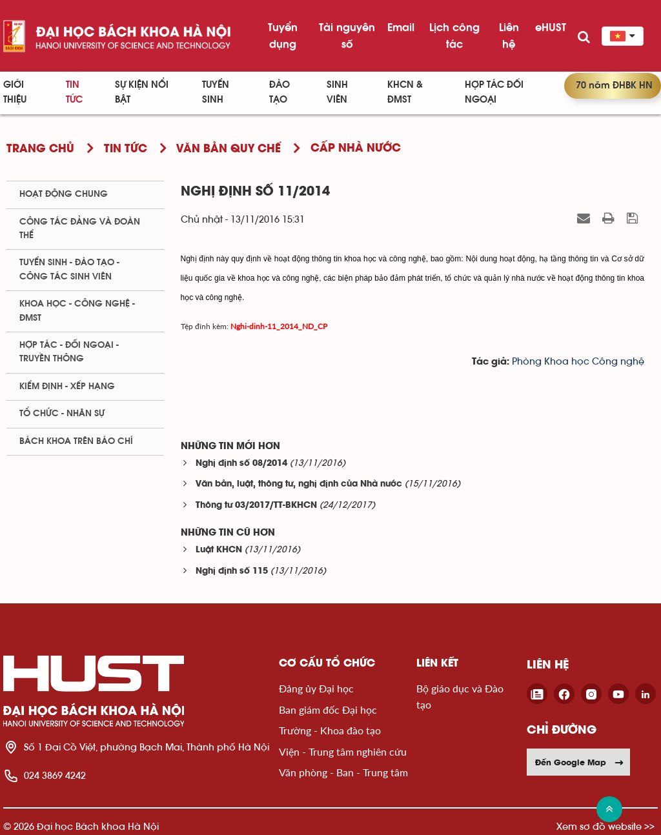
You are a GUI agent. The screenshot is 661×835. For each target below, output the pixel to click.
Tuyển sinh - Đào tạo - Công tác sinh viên (69, 269)
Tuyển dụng (283, 35)
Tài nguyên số (347, 35)
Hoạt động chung (63, 194)
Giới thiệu (14, 92)
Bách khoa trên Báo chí (76, 441)
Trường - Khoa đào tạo (330, 730)
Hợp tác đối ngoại (494, 92)
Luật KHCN (219, 550)
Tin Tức (74, 92)
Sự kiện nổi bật (141, 92)
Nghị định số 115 (232, 571)
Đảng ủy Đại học (316, 688)
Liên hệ (509, 35)
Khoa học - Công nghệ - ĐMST (77, 310)
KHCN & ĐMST (405, 92)
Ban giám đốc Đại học (328, 709)
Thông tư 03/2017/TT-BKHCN (256, 505)
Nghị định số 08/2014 (241, 463)
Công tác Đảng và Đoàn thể (79, 228)
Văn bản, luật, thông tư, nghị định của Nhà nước (299, 484)
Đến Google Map (579, 762)
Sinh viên (337, 92)
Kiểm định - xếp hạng (67, 386)
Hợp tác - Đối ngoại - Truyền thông (69, 352)
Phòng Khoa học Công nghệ (578, 362)
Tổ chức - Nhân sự (62, 413)
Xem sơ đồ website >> (605, 826)
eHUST (550, 27)
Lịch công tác (454, 35)
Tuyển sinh (215, 92)
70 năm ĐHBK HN (614, 85)
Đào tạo (279, 92)
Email (400, 27)
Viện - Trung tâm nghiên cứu (343, 751)
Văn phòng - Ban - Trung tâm (343, 772)
